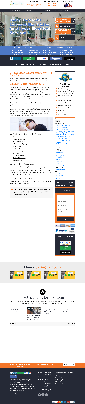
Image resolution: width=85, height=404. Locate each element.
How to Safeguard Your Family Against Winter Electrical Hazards (34, 317)
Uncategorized (60, 169)
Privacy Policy (13, 394)
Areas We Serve (19, 10)
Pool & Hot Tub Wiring (66, 50)
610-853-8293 (52, 5)
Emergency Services (34, 54)
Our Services (29, 10)
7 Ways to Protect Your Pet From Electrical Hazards (50, 312)
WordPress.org (60, 179)
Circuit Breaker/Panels (51, 52)
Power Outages (18, 50)
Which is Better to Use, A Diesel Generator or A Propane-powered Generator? (65, 136)
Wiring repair (16, 153)
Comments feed (60, 177)
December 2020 (60, 163)
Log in (58, 173)
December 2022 (60, 158)
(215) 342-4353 (24, 190)
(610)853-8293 (37, 83)
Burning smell (17, 146)
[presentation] (15, 323)
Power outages (17, 137)
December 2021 (60, 161)
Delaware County (59, 382)
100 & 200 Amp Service (66, 54)
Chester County (59, 384)
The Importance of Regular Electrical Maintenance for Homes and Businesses (64, 127)
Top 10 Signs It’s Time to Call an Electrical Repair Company (65, 132)
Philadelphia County (60, 376)
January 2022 (60, 159)
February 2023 (60, 154)
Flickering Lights (18, 54)
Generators (48, 54)
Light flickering (17, 148)
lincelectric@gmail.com (48, 376)
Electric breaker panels (19, 139)
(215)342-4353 (20, 83)
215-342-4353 (52, 3)
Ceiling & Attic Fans (18, 155)
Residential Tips (58, 10)
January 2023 (60, 156)
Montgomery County (60, 380)
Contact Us (67, 10)
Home (11, 10)
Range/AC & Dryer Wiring (66, 52)
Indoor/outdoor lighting (20, 144)
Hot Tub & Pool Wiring (19, 158)
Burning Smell (48, 50)
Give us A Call (69, 365)
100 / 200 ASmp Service (19, 141)
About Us (37, 10)
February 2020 (60, 165)
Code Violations (33, 50)
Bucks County (58, 378)
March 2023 (59, 152)
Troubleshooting (18, 52)
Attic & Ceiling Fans (34, 52)
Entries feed (59, 175)
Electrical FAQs (46, 10)
